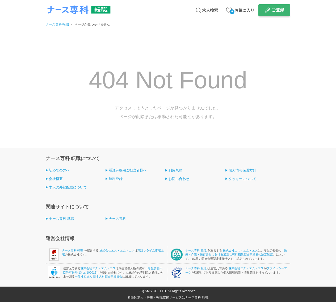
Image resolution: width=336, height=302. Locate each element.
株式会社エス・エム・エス (117, 250)
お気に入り (242, 11)
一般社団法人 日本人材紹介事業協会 (98, 276)
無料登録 (116, 179)
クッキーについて (242, 179)
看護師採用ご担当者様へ (128, 170)
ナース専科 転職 (57, 24)
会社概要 (56, 179)
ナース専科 (117, 219)
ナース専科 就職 (61, 219)
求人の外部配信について (68, 187)
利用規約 (175, 170)
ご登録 (277, 10)
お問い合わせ (179, 179)
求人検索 (210, 10)
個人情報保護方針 (242, 170)
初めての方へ (59, 170)
